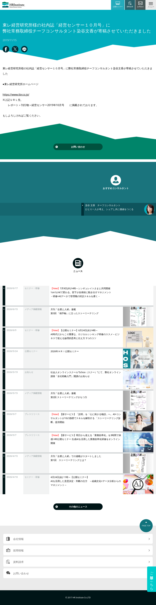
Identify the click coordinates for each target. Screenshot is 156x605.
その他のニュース (78, 506)
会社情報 (18, 539)
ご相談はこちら (151, 579)
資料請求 (18, 562)
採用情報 (18, 550)
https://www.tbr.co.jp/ (16, 94)
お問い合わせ (78, 146)
